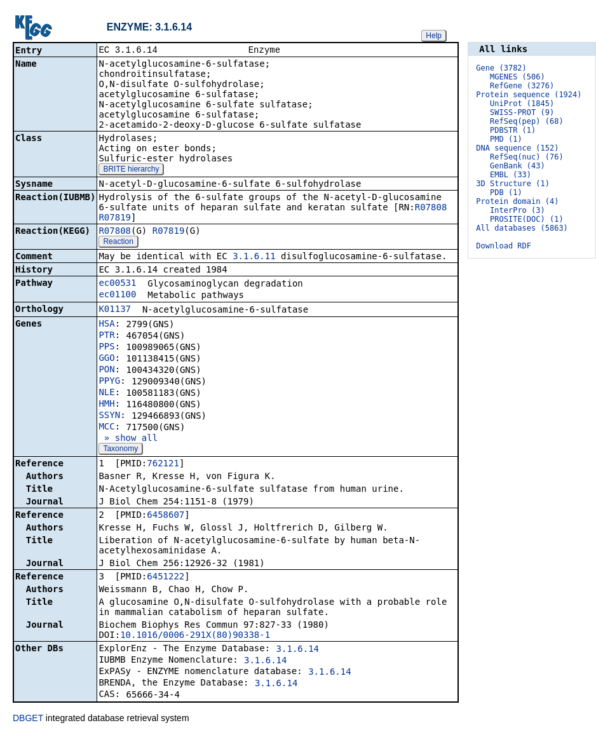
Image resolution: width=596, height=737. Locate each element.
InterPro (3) (517, 210)
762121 (163, 464)
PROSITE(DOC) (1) (527, 219)
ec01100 (117, 295)
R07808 (431, 208)
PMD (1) (506, 139)
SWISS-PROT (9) (522, 112)
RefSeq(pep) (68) (527, 121)
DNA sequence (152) (517, 148)
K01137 (114, 310)
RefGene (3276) (522, 85)
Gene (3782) (501, 68)
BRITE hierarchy (131, 170)
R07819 (114, 218)
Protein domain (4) (517, 201)
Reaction (118, 242)
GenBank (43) (517, 165)
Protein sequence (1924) (528, 94)
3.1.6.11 (254, 257)
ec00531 (117, 284)
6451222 (165, 577)
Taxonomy (120, 449)
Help (434, 35)
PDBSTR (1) (513, 130)
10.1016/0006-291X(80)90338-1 (195, 636)
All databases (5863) (522, 228)
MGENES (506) (517, 76)
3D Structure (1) (513, 183)
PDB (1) (506, 192)
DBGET (28, 719)
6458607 (165, 516)
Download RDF (503, 245)
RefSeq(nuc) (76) (527, 156)
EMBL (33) (510, 174)
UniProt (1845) (522, 103)
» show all (128, 439)
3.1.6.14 (297, 650)
